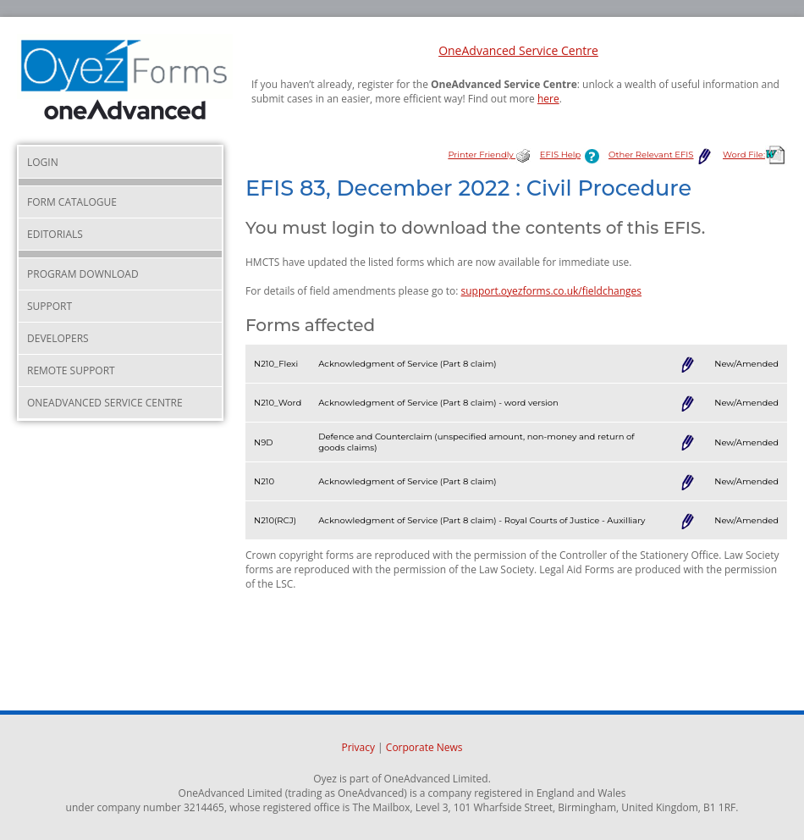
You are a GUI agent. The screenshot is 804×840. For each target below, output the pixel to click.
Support (49, 306)
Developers (58, 338)
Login (42, 162)
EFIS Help (573, 154)
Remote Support (71, 370)
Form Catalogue (72, 202)
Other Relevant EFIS (661, 154)
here (548, 98)
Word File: (755, 154)
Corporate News (424, 747)
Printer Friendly (489, 154)
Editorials (55, 234)
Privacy (358, 747)
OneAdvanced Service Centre (518, 50)
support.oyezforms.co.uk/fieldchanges (551, 291)
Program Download (83, 274)
